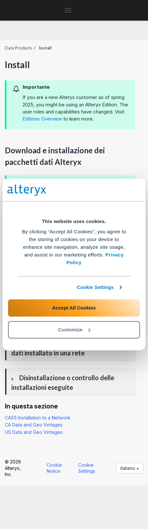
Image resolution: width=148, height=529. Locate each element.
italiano (129, 468)
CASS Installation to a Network (37, 417)
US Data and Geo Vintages (34, 432)
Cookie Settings (95, 287)
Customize (74, 329)
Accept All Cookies (74, 307)
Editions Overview (42, 119)
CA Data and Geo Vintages (34, 424)
